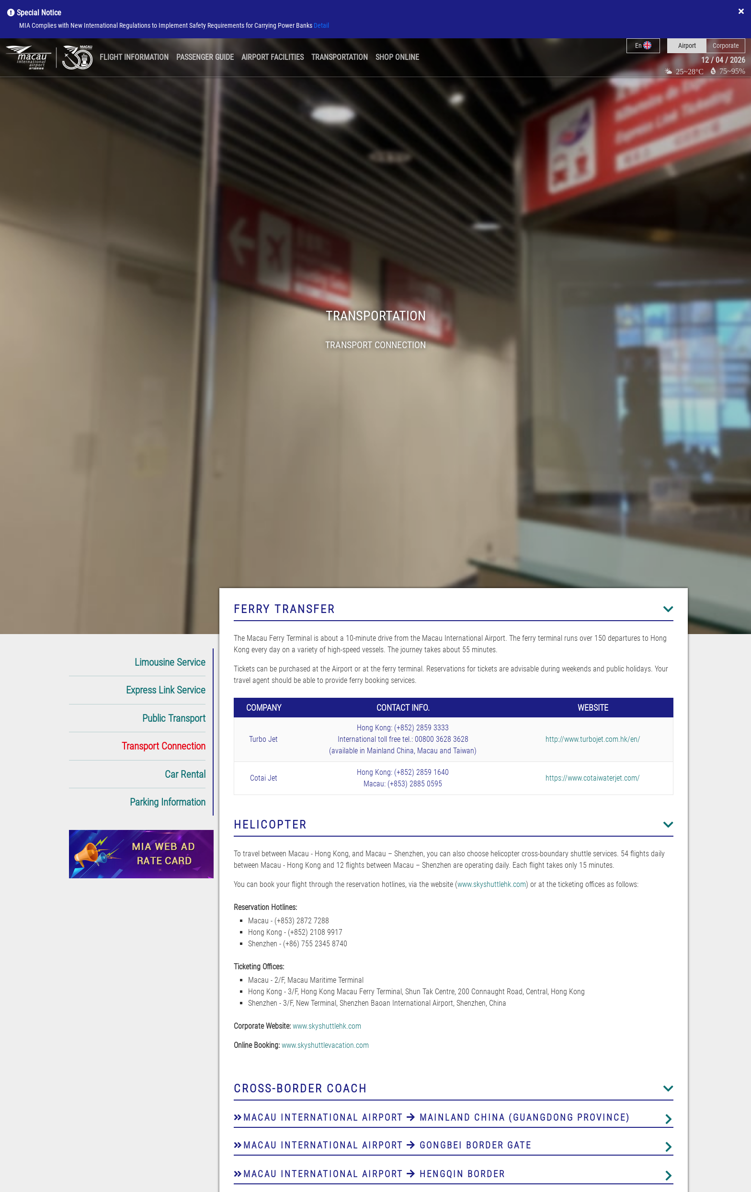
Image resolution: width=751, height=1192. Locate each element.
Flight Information (134, 57)
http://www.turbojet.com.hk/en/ (593, 739)
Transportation (339, 57)
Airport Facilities (272, 57)
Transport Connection (163, 746)
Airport (687, 45)
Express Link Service (165, 690)
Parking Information (167, 802)
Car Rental (185, 774)
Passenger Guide (205, 57)
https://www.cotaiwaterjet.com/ (593, 778)
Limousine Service (170, 662)
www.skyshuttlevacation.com (325, 1045)
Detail (321, 26)
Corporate (726, 45)
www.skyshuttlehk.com (491, 884)
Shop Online (397, 57)
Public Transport (173, 718)
